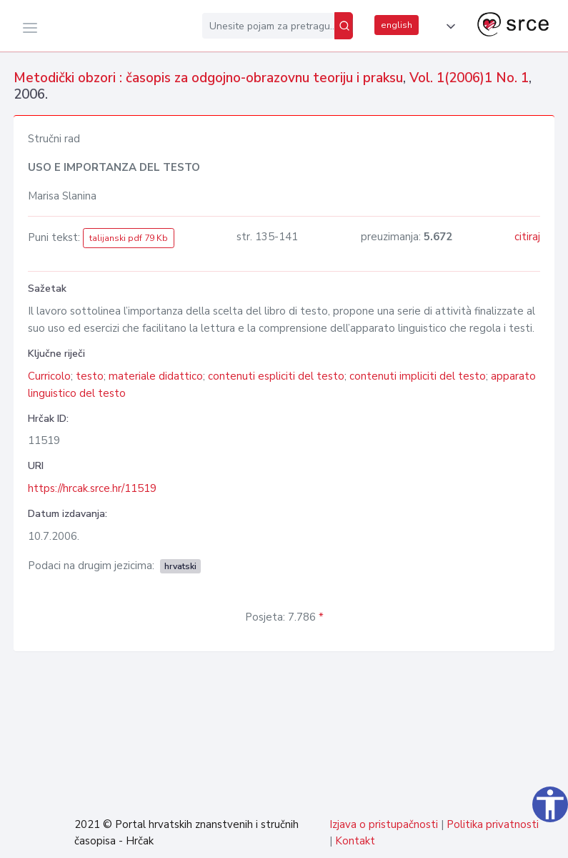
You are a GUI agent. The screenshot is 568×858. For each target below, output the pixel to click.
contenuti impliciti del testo (417, 376)
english (396, 25)
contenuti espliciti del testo (276, 376)
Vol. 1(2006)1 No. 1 (469, 78)
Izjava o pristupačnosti (383, 824)
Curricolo (49, 376)
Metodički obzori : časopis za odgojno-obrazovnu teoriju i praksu (208, 78)
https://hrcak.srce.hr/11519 (92, 488)
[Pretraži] (343, 25)
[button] (448, 26)
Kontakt (355, 841)
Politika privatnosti (493, 824)
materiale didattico (156, 376)
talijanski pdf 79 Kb (128, 238)
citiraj (527, 237)
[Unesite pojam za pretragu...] (268, 25)
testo (90, 376)
